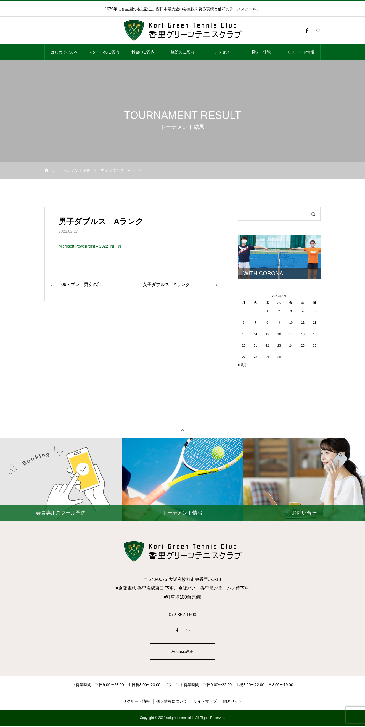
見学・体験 (261, 52)
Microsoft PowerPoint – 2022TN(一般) (91, 246)
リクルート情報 (300, 52)
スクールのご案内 (103, 52)
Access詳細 (182, 651)
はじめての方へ (64, 52)
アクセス (222, 52)
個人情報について (171, 702)
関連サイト (232, 702)
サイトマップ (205, 702)
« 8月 (242, 365)
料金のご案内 (143, 52)
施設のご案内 (182, 52)
